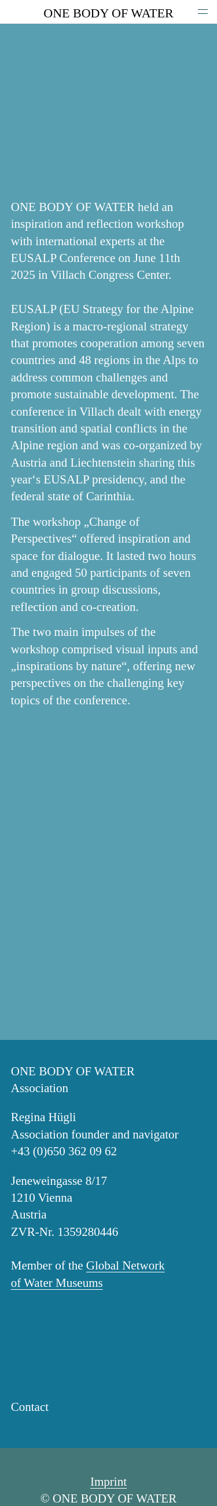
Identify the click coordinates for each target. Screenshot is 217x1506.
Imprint (108, 1482)
